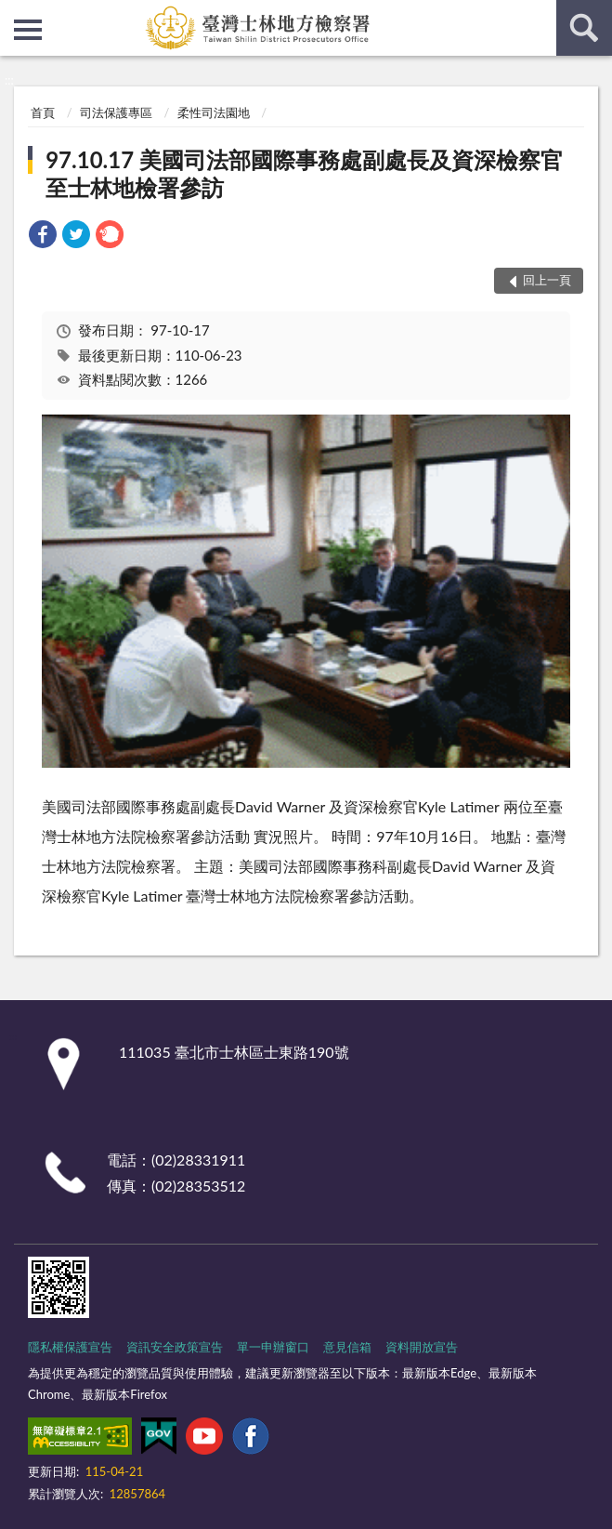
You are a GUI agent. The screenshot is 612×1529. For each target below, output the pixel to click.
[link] (43, 236)
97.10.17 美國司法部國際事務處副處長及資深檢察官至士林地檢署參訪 (304, 173)
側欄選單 (28, 30)
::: (15, 14)
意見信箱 (347, 1346)
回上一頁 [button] (547, 279)
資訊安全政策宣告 (174, 1346)
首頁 (43, 112)
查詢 (584, 28)
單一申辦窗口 (273, 1346)
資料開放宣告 (421, 1346)
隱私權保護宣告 (70, 1346)
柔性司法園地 (213, 112)
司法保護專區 (116, 112)
